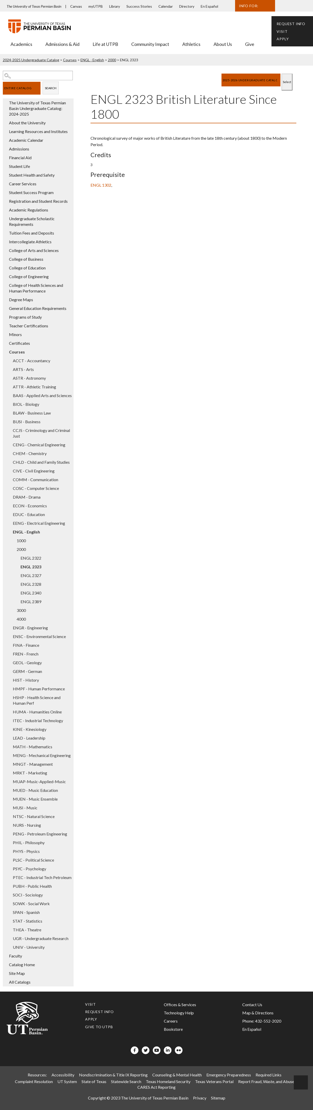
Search (50, 88)
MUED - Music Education (35, 790)
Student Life (19, 166)
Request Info (291, 24)
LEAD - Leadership (29, 737)
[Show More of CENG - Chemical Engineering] (9, 444)
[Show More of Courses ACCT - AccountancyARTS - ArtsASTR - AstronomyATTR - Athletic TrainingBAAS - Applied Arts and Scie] (5, 351)
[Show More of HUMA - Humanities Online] (9, 711)
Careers (171, 1020)
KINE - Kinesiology (29, 729)
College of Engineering (29, 276)
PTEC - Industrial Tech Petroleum (42, 877)
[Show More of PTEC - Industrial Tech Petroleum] (9, 877)
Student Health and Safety (32, 175)
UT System (67, 1081)
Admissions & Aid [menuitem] (62, 44)
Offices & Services (180, 1004)
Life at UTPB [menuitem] (105, 44)
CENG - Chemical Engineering (39, 444)
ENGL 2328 (31, 584)
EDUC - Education (29, 514)
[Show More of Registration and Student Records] (5, 201)
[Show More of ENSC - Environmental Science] (9, 636)
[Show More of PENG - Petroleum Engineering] (9, 833)
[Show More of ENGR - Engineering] (9, 627)
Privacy (199, 1097)
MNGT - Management (33, 764)
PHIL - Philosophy (29, 842)
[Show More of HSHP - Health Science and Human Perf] (9, 697)
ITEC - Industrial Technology (38, 720)
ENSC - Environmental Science (39, 636)
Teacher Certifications (28, 325)
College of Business (26, 259)
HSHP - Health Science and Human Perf (36, 700)
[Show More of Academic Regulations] (5, 209)
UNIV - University (29, 947)
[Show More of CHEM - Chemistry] (9, 453)
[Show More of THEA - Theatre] (9, 929)
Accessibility (63, 1074)
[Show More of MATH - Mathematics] (9, 746)
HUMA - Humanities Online (37, 711)
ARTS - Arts (23, 369)
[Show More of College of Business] (5, 258)
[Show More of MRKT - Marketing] (9, 772)
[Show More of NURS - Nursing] (9, 825)
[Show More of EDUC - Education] (9, 514)
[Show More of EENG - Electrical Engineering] (9, 523)
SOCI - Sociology (28, 894)
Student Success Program (31, 192)
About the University (27, 122)
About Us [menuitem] (223, 44)
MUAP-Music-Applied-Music (39, 781)
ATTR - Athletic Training (34, 386)
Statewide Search (126, 1081)
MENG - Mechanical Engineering (42, 755)
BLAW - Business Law (32, 412)
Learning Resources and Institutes (38, 131)
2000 (112, 60)
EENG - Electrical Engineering (39, 523)
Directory (186, 6)
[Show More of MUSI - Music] (9, 807)
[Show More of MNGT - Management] (9, 763)
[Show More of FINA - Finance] (9, 645)
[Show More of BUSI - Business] (9, 421)
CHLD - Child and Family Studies (41, 462)
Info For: (248, 6)
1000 (21, 540)
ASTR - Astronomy (29, 378)
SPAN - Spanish (26, 912)
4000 (21, 619)
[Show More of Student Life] (5, 166)
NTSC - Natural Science (34, 816)
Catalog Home (22, 964)
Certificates (19, 343)
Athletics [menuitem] (191, 44)
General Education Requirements (37, 308)
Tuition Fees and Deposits (31, 232)
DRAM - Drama (27, 497)
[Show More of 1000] (13, 540)
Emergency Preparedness (228, 1074)
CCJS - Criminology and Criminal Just (41, 433)
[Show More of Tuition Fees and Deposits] (5, 232)
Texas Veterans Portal (214, 1081)
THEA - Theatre (27, 929)
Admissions (19, 148)
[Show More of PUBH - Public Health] (9, 886)
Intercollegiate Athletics (30, 241)
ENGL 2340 (31, 592)
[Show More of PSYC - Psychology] (9, 868)
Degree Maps (21, 299)
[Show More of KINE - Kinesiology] (9, 729)
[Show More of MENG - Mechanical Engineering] (9, 755)
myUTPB (95, 6)
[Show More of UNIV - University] (9, 947)
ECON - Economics (30, 505)
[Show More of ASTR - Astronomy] (9, 377)
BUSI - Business (27, 421)
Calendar (165, 6)
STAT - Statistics (27, 921)
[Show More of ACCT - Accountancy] (9, 360)
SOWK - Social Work (31, 903)
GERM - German (27, 671)
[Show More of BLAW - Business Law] (9, 412)
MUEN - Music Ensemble (35, 798)
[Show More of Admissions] (5, 148)
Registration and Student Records (38, 201)
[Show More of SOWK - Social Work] (9, 903)
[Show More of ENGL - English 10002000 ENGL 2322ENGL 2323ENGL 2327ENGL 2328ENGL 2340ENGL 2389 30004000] (9, 531)
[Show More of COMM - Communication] (9, 479)
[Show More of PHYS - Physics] (9, 851)
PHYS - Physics (26, 851)
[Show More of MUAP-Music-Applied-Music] (9, 781)
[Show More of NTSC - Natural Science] (9, 816)
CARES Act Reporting (156, 1087)
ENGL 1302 (100, 185)
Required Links (268, 1074)
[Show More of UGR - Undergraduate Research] (9, 938)
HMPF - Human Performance (39, 688)
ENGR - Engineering (30, 627)
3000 (21, 610)
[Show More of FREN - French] (9, 653)
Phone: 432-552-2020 (261, 1020)
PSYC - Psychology (29, 868)
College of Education (27, 267)
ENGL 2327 (31, 575)
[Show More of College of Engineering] (5, 276)
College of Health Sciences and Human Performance (36, 288)
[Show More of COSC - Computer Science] (9, 488)
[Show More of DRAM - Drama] (9, 496)
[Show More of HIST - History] (9, 679)
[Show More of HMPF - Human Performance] (9, 688)
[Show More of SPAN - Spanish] (9, 912)
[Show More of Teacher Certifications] (5, 325)
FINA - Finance (26, 645)
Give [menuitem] (249, 44)
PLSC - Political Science (33, 859)
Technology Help (179, 1012)
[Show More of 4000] (13, 618)
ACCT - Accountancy (31, 360)
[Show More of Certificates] (5, 343)
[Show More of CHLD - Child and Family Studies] (9, 462)
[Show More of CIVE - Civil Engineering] (9, 470)
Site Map (17, 973)
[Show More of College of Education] (5, 267)
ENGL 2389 (31, 601)
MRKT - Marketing (30, 772)
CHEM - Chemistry (30, 453)
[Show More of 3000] (13, 610)
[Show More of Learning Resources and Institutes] (5, 131)
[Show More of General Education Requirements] (5, 308)
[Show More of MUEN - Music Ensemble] (9, 798)
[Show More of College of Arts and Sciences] (5, 250)
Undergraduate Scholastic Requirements (32, 221)
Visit (282, 31)
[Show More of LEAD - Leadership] (9, 737)
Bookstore (173, 1029)
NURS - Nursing (27, 825)
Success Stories (139, 6)
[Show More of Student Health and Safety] (5, 174)
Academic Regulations (28, 209)
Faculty (15, 955)
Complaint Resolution (34, 1081)
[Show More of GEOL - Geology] (9, 662)
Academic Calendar (26, 140)
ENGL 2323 (31, 566)
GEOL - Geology (27, 662)
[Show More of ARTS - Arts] (9, 369)
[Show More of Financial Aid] (5, 157)
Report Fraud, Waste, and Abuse (266, 1081)
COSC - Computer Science (36, 488)
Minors (15, 334)
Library (114, 6)
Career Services (22, 183)
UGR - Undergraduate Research (40, 938)
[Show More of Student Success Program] (5, 192)
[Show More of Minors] (5, 334)
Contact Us (252, 1004)
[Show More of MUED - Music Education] (9, 790)
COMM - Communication (35, 479)
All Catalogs (20, 982)
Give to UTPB (99, 1027)
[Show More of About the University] (5, 122)
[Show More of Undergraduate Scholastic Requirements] (5, 218)
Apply (283, 39)
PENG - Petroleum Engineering (40, 833)
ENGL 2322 (31, 558)
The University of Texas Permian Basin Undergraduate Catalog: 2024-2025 (37, 108)
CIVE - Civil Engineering (34, 470)
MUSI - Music (25, 807)
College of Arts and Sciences (34, 250)
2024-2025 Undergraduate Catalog (31, 60)
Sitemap (218, 1097)
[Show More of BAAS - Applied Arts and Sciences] (9, 395)
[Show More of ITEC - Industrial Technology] (9, 720)
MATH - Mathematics (32, 746)
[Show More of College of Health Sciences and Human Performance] (5, 285)
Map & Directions (258, 1012)
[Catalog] (250, 80)
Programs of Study (25, 317)
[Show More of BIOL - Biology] (9, 404)
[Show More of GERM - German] (9, 671)
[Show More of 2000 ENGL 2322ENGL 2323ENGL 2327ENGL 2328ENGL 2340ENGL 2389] (13, 549)
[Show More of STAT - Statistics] (9, 920)
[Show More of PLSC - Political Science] (9, 859)
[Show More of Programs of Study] (5, 316)
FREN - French (25, 653)
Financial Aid (20, 157)
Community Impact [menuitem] (150, 44)
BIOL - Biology (26, 404)
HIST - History (26, 680)
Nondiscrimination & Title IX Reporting (113, 1074)
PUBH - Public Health (32, 886)
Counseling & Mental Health (177, 1074)
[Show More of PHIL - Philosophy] (9, 842)
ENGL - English (92, 60)
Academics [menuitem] (21, 44)
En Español (209, 6)
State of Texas (94, 1081)
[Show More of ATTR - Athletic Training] (9, 386)
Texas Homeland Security (168, 1081)
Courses (70, 60)
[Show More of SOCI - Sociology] (9, 894)
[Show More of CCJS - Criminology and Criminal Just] (9, 430)
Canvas (76, 6)
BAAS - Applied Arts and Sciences (42, 395)
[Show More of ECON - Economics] (9, 505)
